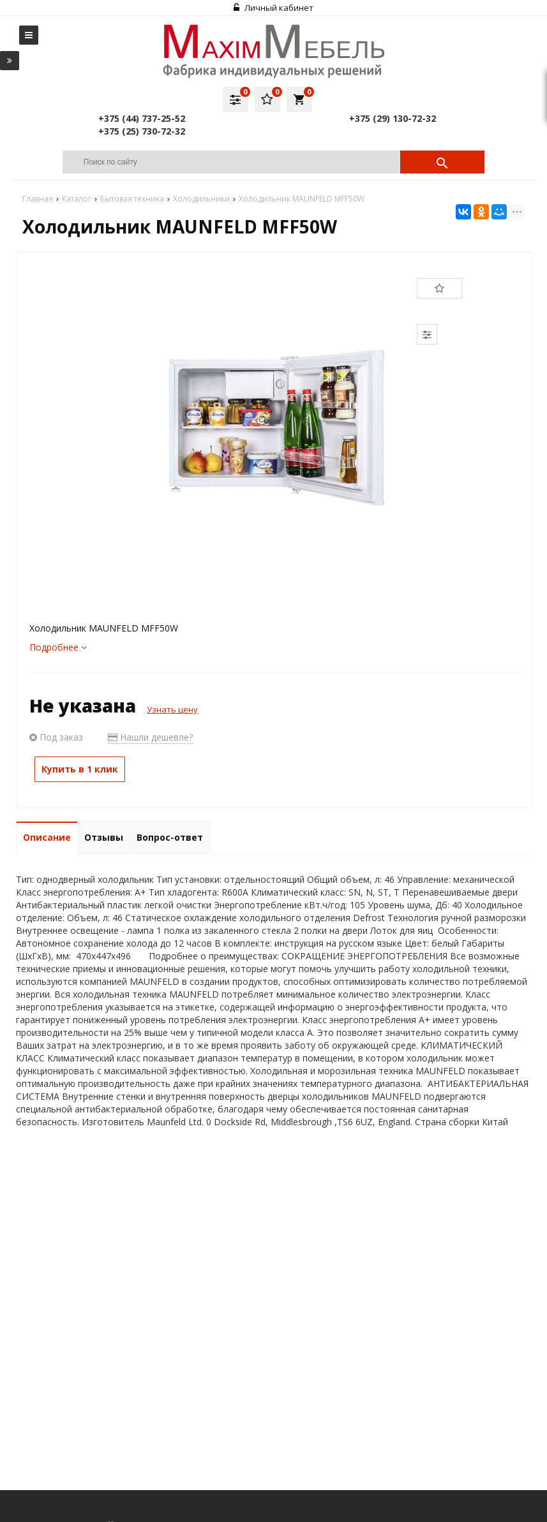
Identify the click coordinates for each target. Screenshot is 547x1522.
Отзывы (103, 837)
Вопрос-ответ (170, 837)
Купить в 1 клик (79, 769)
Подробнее (58, 647)
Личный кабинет (273, 7)
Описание (47, 837)
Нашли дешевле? (150, 737)
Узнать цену (172, 709)
